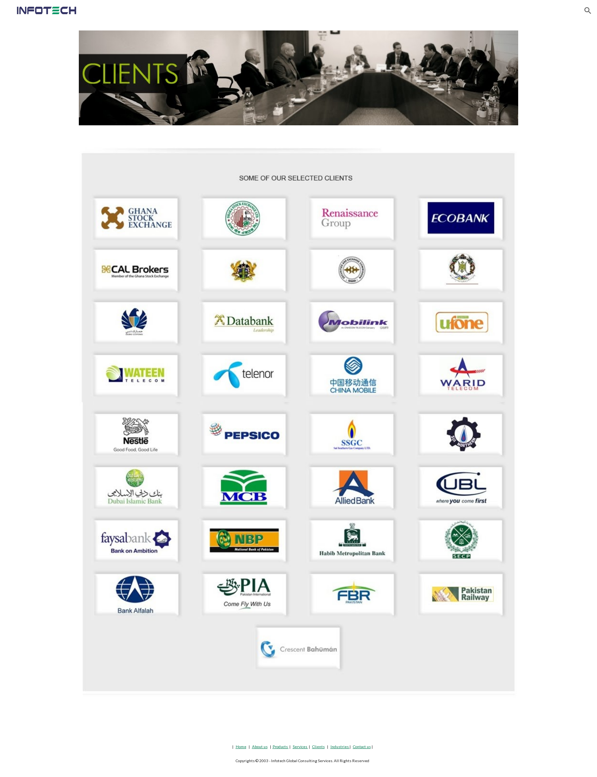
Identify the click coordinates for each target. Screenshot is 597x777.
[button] (588, 11)
